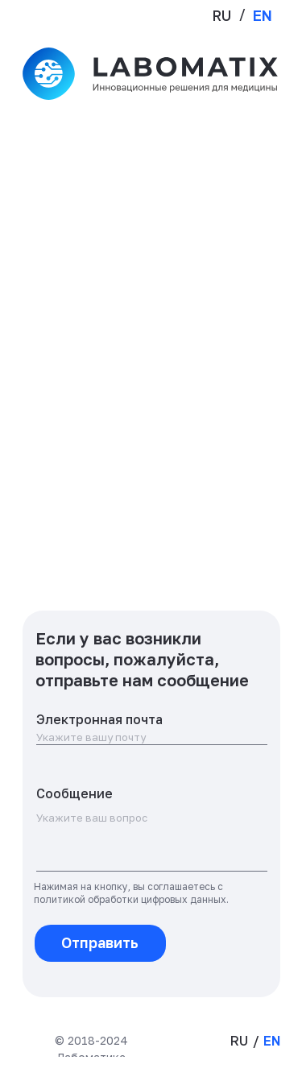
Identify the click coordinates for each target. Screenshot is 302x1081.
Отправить (100, 942)
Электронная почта (99, 719)
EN (262, 15)
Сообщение (74, 793)
